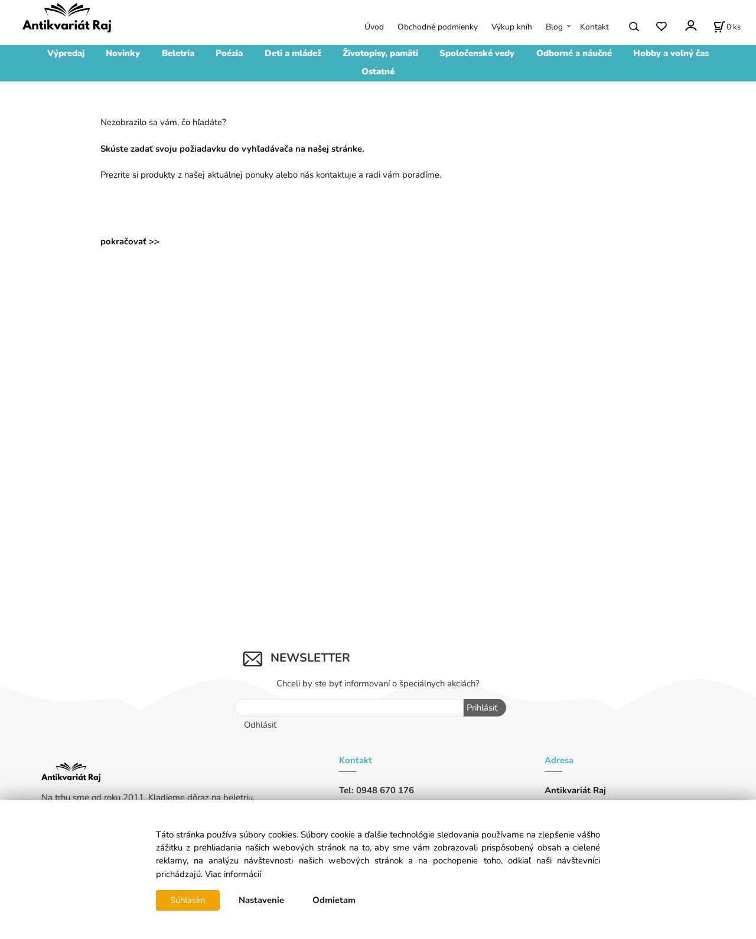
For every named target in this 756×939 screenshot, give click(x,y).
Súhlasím (188, 900)
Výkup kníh (511, 26)
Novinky (123, 53)
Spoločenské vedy (476, 53)
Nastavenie (261, 900)
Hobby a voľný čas (671, 53)
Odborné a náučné (574, 53)
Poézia (229, 53)
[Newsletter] (349, 707)
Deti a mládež (293, 53)
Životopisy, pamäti (380, 53)
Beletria (178, 53)
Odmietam (334, 900)
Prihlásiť (482, 708)
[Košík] (727, 26)
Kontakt (594, 26)
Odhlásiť (260, 725)
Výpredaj (65, 53)
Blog (554, 26)
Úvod (374, 26)
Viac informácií (233, 874)
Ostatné (378, 71)
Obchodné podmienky (437, 26)
